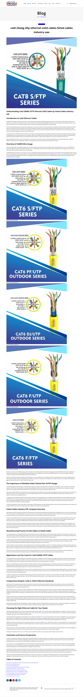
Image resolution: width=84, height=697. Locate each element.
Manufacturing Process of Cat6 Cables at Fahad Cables (16, 670)
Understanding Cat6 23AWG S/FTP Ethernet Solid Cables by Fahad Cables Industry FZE (22, 662)
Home (38, 16)
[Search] (67, 3)
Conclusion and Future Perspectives (13, 675)
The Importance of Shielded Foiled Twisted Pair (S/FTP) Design (17, 667)
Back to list (41, 688)
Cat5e (43, 616)
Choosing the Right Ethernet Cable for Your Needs (15, 674)
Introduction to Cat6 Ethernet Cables (13, 664)
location (45, 622)
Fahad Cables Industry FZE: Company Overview (15, 668)
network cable (43, 16)
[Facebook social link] (7, 680)
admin (40, 35)
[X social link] (10, 680)
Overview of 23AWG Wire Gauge (12, 665)
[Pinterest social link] (13, 680)
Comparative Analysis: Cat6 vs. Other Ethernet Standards (16, 673)
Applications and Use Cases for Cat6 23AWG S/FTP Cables (17, 671)
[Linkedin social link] (16, 680)
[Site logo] (11, 3)
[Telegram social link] (19, 680)
